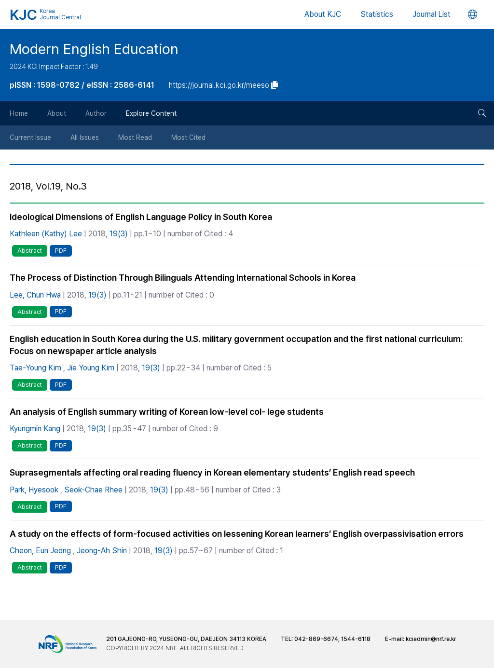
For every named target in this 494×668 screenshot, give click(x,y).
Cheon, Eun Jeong (40, 550)
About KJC (322, 14)
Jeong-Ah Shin (102, 550)
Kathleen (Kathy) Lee (46, 233)
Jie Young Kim (90, 367)
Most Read (135, 137)
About (56, 113)
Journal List (431, 14)
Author (96, 113)
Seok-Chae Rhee (93, 489)
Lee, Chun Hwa (35, 295)
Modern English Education (94, 48)
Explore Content (151, 113)
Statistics (376, 14)
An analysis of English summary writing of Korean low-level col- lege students (167, 412)
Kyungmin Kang (35, 428)
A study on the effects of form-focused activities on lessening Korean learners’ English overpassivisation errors (237, 534)
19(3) (119, 233)
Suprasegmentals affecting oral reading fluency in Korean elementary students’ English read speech (212, 472)
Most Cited (188, 137)
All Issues (84, 137)
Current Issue (30, 137)
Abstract (29, 250)
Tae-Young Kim (35, 367)
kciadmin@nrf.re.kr (431, 639)
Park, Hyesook (34, 489)
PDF (61, 250)
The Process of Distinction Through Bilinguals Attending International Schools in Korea (183, 278)
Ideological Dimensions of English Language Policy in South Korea (141, 217)
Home (19, 113)
